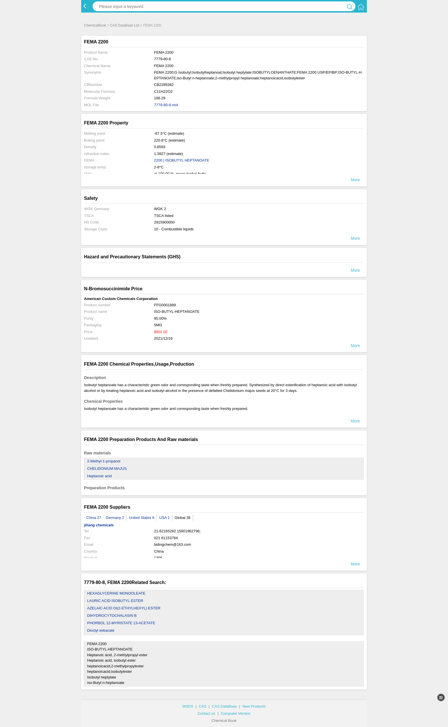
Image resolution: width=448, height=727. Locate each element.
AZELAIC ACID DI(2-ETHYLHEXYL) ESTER (123, 608)
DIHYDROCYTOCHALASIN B (112, 615)
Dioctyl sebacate (100, 630)
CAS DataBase (224, 706)
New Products (253, 706)
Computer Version (236, 713)
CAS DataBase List (124, 25)
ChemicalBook (95, 25)
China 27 (93, 517)
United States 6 (141, 517)
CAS (203, 706)
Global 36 (183, 517)
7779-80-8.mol (166, 105)
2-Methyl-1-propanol (103, 461)
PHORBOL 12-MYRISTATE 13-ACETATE (121, 623)
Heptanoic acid (99, 476)
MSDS (188, 706)
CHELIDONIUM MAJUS (107, 468)
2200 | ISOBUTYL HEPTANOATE (181, 160)
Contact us (206, 713)
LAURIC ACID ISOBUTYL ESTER (115, 601)
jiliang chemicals (99, 525)
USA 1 (164, 517)
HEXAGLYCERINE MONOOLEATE (116, 593)
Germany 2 (115, 517)
